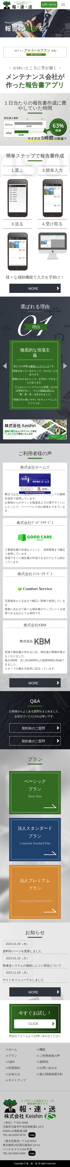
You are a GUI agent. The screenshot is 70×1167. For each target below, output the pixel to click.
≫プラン (11, 1055)
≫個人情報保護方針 (49, 1074)
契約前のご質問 (40, 728)
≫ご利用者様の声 (48, 1055)
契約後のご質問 (40, 741)
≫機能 (40, 1049)
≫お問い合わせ (46, 1067)
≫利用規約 (12, 1067)
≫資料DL (42, 1061)
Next (64, 366)
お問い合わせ (49, 4)
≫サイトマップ (15, 1080)
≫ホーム (11, 1049)
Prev (6, 366)
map (32, 1134)
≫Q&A (10, 1061)
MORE (43, 288)
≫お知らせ (12, 1074)
